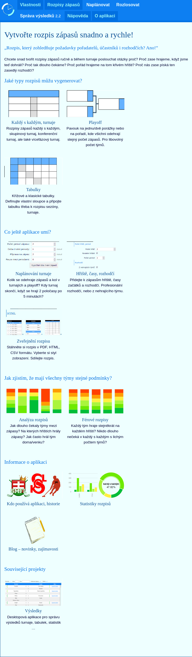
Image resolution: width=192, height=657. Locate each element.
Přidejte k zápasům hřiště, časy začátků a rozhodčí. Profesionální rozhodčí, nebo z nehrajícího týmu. (95, 267)
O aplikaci (105, 16)
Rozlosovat (127, 4)
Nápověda (77, 16)
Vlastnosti (30, 4)
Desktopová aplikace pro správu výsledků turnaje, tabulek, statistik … (33, 604)
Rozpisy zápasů (63, 4)
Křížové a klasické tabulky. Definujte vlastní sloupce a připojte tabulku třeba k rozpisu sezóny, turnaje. (33, 185)
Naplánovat (98, 4)
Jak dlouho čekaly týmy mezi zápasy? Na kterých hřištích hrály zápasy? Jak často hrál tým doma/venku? (33, 415)
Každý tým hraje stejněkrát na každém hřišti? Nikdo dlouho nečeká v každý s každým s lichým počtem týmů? (95, 415)
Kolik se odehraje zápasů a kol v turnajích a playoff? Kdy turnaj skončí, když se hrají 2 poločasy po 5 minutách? (33, 269)
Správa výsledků (40, 16)
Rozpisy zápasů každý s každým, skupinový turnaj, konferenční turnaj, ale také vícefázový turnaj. (33, 115)
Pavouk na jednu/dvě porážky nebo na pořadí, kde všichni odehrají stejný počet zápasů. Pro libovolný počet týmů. (95, 118)
